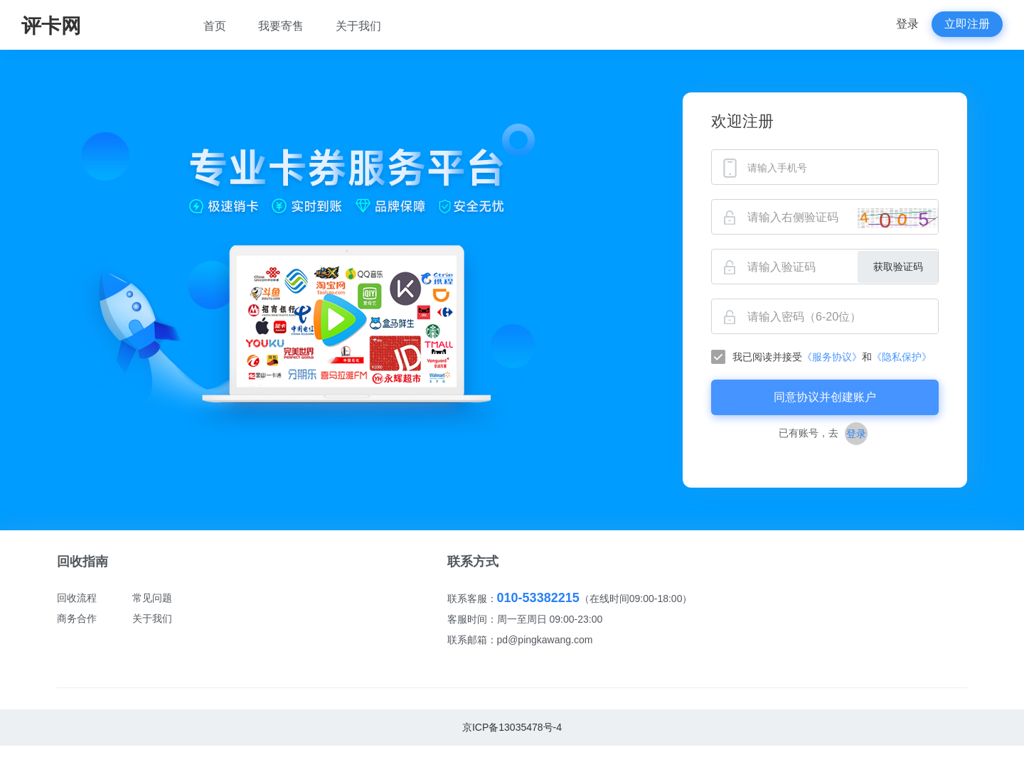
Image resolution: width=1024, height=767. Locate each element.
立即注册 (967, 24)
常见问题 (152, 598)
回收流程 (77, 598)
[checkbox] (825, 356)
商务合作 (77, 618)
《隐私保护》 (902, 357)
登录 (907, 24)
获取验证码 (898, 266)
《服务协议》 (832, 357)
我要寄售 (281, 26)
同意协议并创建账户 (825, 397)
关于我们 (358, 26)
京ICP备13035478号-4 (512, 727)
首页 (214, 26)
